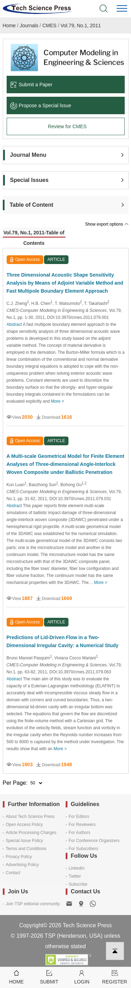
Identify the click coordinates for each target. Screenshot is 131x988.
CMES (49, 25)
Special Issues (29, 180)
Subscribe (78, 884)
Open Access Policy (24, 824)
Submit (49, 977)
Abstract (14, 324)
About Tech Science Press (30, 816)
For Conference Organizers (94, 840)
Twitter (75, 876)
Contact (13, 872)
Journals (29, 25)
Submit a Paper (31, 84)
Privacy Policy (19, 856)
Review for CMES (67, 126)
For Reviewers (82, 824)
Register (114, 977)
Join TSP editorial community (33, 903)
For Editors (79, 816)
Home (9, 25)
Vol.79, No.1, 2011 (80, 25)
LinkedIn (77, 868)
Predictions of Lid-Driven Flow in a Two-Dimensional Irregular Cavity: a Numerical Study (63, 641)
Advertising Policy (22, 864)
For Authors (79, 832)
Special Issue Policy (24, 840)
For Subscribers (84, 848)
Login (82, 977)
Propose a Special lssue (40, 105)
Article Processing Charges (31, 832)
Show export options (106, 224)
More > (57, 401)
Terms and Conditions (26, 848)
